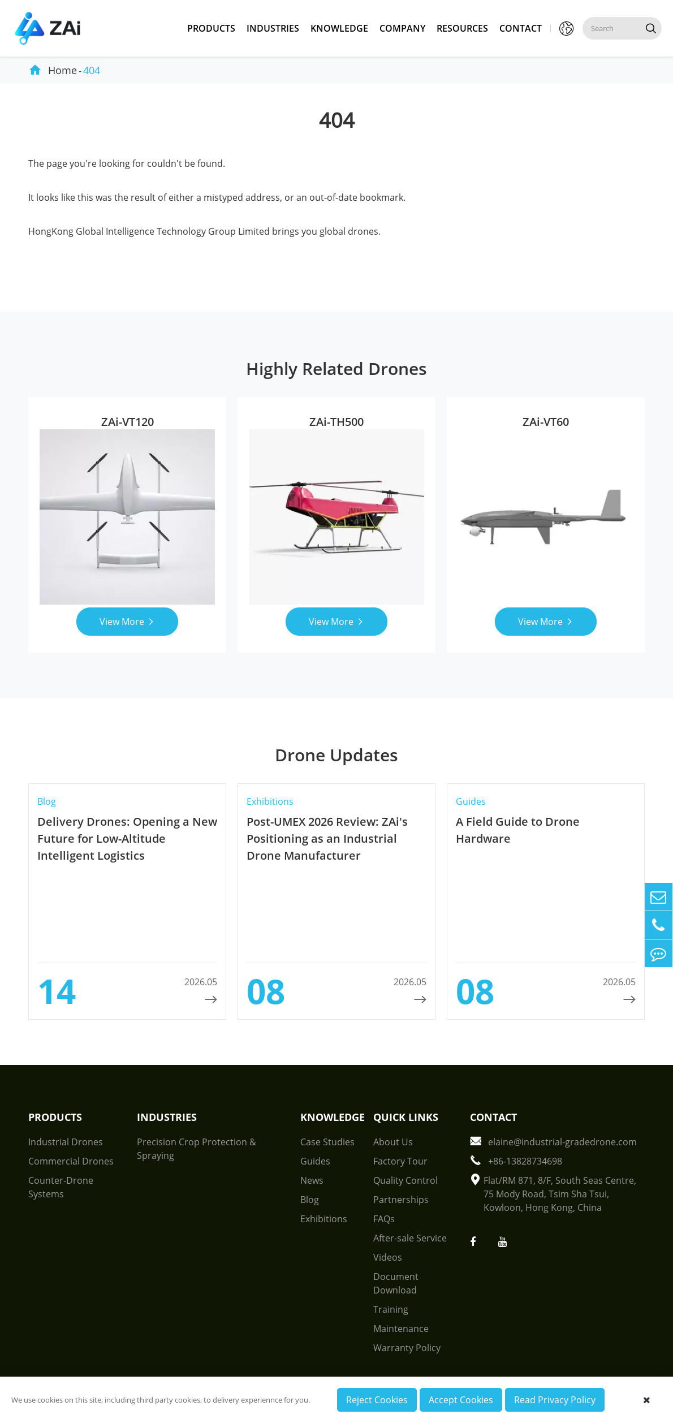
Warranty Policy (407, 1348)
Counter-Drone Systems (60, 1187)
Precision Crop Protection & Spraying (196, 1149)
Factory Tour (400, 1161)
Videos (387, 1257)
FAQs (384, 1219)
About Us (393, 1142)
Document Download (396, 1283)
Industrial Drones (65, 1142)
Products (211, 28)
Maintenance (401, 1328)
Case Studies (327, 1142)
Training (390, 1309)
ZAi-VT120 (127, 421)
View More (128, 621)
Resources (462, 28)
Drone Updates (336, 754)
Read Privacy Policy (555, 1400)
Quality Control (405, 1180)
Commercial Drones (71, 1161)
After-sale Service (410, 1238)
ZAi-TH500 (336, 421)
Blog (309, 1199)
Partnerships (401, 1199)
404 (91, 70)
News (311, 1180)
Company (402, 28)
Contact (520, 28)
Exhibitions (323, 1219)
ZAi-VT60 (546, 421)
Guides (315, 1161)
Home (62, 70)
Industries (273, 28)
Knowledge (339, 28)
